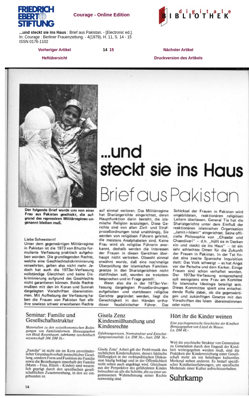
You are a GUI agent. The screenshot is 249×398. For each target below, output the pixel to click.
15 (112, 50)
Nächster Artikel (178, 50)
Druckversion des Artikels (178, 58)
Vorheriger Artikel (54, 50)
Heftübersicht (54, 58)
